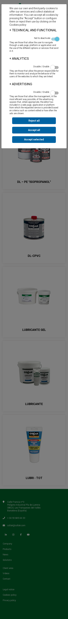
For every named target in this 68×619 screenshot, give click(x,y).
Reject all (34, 121)
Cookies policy (17, 25)
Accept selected (34, 139)
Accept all (34, 130)
